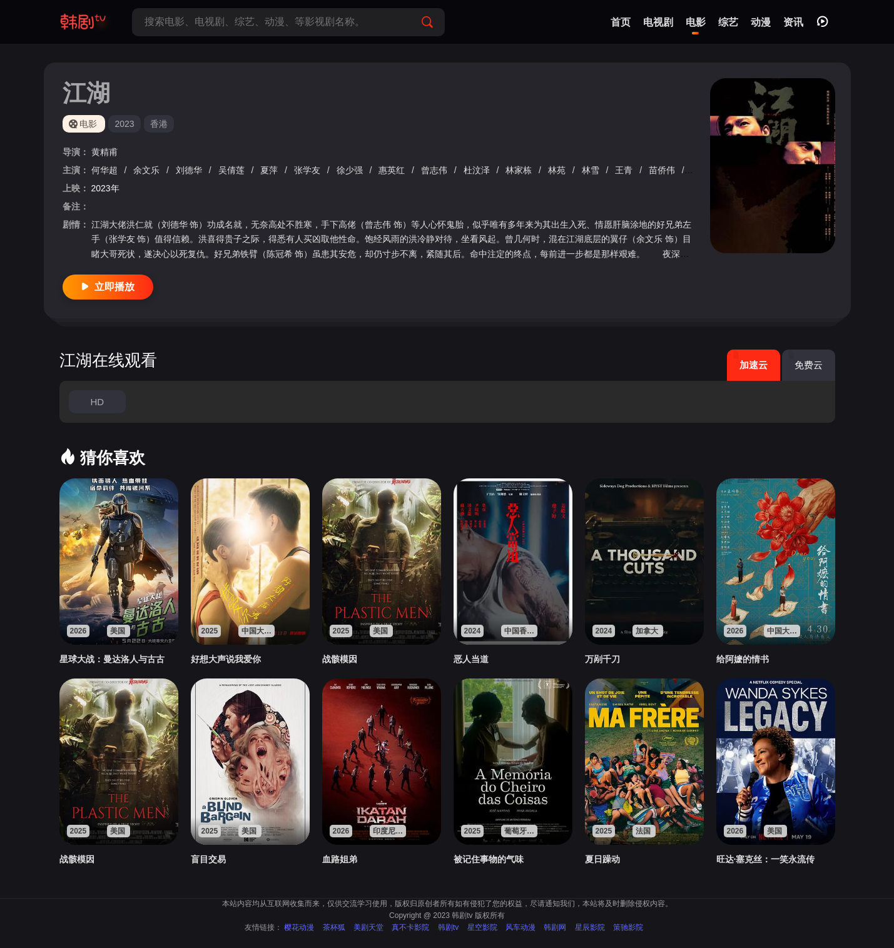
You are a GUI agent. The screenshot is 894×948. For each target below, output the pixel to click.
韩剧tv (448, 927)
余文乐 (147, 170)
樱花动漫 (299, 927)
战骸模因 (339, 659)
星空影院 (482, 927)
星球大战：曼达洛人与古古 (112, 659)
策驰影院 (628, 927)
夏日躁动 (602, 859)
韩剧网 (555, 927)
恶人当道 (471, 659)
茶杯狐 (334, 927)
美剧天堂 (368, 927)
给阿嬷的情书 (742, 659)
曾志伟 (435, 170)
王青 (625, 170)
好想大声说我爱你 (226, 659)
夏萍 (270, 170)
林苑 (558, 170)
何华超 (105, 170)
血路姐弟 (339, 859)
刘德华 (190, 170)
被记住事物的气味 (489, 859)
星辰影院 (590, 927)
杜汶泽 (478, 170)
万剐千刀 (602, 659)
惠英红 (392, 170)
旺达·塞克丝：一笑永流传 (765, 859)
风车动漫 (520, 927)
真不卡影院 (410, 927)
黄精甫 (104, 152)
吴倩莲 (232, 170)
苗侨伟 (663, 170)
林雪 (592, 170)
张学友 (308, 170)
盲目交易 (208, 859)
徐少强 (351, 170)
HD (97, 401)
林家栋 (519, 170)
